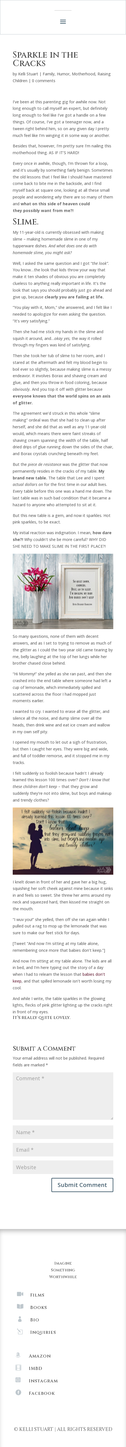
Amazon (40, 1356)
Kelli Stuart (28, 74)
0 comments (43, 80)
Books (38, 1307)
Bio (34, 1320)
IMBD (35, 1368)
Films (37, 1295)
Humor (63, 74)
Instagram (43, 1381)
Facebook (42, 1393)
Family (49, 74)
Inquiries (43, 1332)
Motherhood (83, 74)
